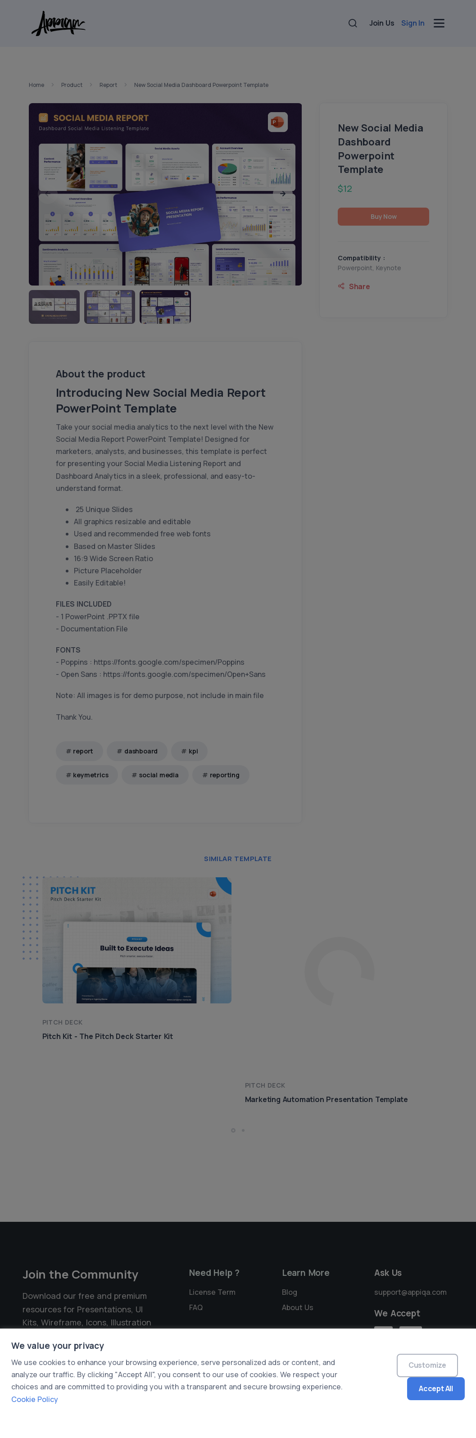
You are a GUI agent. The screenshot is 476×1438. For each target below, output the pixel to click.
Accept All (436, 1388)
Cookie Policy (34, 1399)
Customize (427, 1365)
